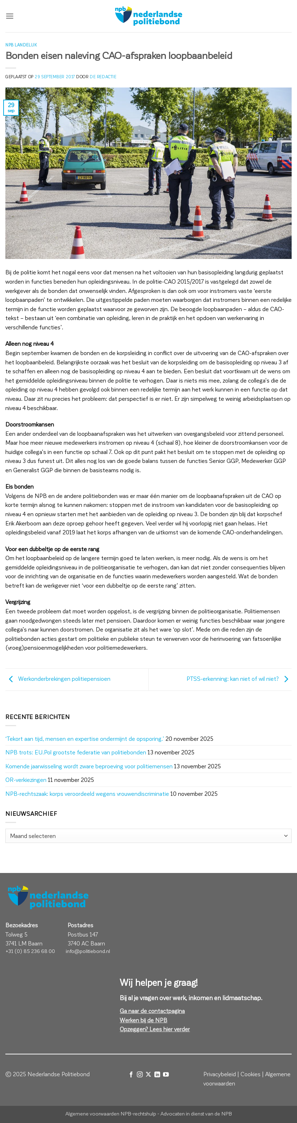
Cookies (251, 1073)
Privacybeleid (219, 1073)
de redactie (103, 76)
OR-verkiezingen (25, 779)
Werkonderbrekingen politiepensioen (57, 678)
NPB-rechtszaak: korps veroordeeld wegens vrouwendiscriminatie (87, 793)
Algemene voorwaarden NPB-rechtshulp (110, 1113)
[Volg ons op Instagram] (140, 1074)
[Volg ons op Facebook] (131, 1074)
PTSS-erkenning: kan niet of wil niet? (239, 678)
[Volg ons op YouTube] (166, 1074)
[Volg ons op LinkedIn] (157, 1074)
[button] (9, 16)
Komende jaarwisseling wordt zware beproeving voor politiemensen (89, 766)
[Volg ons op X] (148, 1074)
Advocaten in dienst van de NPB (196, 1113)
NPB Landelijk (21, 45)
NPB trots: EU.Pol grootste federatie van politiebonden (75, 752)
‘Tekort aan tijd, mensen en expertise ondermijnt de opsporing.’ (84, 738)
